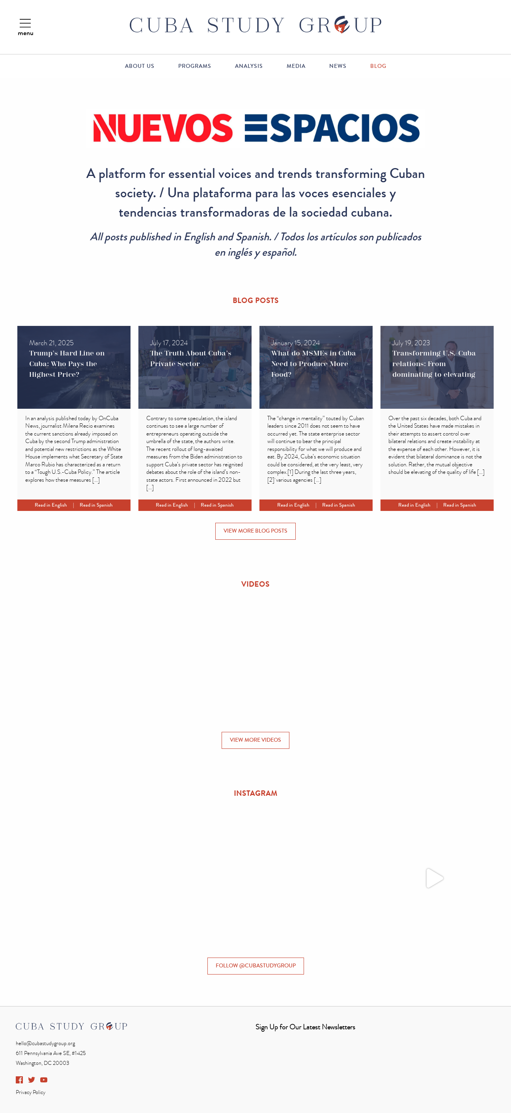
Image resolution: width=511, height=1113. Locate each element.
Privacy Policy (30, 1092)
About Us (140, 66)
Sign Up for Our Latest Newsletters (305, 1027)
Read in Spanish (96, 505)
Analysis (249, 66)
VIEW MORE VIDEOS (255, 740)
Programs (194, 66)
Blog (378, 66)
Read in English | (57, 505)
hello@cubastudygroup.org (45, 1043)
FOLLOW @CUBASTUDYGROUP (256, 966)
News (338, 66)
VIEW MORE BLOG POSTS (255, 531)
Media (296, 66)
